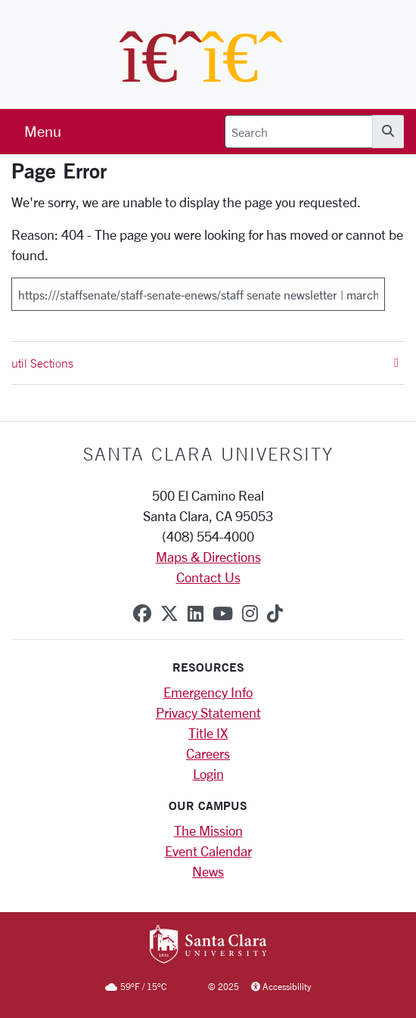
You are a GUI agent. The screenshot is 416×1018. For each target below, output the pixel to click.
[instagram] (250, 613)
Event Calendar (208, 850)
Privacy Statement (208, 712)
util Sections (205, 363)
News (208, 871)
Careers (208, 753)
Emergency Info (208, 692)
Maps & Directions (208, 556)
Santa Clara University (208, 453)
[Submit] (395, 289)
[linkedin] (195, 613)
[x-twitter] (169, 613)
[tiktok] (275, 613)
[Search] (299, 131)
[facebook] (142, 613)
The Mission (208, 830)
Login (208, 773)
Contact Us (208, 577)
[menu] (42, 131)
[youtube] (223, 613)
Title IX (208, 732)
